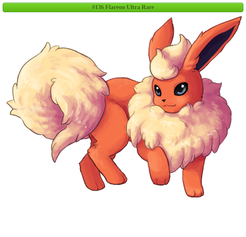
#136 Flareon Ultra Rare (123, 7)
